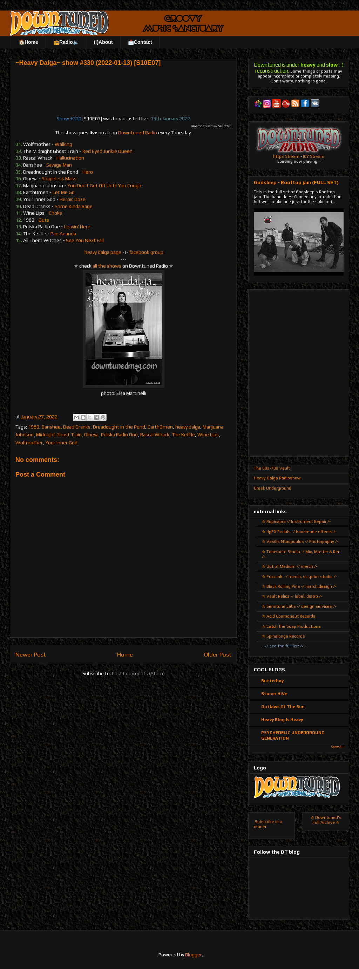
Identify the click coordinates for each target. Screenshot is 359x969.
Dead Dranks (76, 427)
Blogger (193, 954)
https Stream (286, 156)
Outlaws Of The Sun (283, 706)
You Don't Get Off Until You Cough (104, 185)
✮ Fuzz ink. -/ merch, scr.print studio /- (299, 576)
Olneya (91, 434)
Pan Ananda (63, 233)
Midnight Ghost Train (59, 434)
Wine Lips (208, 434)
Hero (87, 172)
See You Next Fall (85, 240)
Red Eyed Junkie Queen (107, 151)
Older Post (217, 654)
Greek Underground (272, 488)
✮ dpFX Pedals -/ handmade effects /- (299, 531)
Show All (337, 747)
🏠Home (28, 42)
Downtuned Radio (137, 132)
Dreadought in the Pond (119, 427)
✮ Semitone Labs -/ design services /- (299, 606)
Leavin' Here (77, 226)
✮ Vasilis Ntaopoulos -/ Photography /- (300, 541)
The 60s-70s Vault (272, 468)
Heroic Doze (73, 199)
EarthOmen (160, 427)
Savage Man (59, 165)
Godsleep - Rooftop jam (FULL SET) (296, 182)
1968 (33, 427)
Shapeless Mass (59, 178)
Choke (55, 213)
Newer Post (30, 654)
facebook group (146, 252)
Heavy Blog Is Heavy (282, 719)
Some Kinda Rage (74, 206)
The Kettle (183, 434)
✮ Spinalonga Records (283, 636)
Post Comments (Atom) (138, 673)
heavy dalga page (102, 252)
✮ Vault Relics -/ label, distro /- (292, 596)
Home (125, 654)
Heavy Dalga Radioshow (277, 478)
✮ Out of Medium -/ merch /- (289, 566)
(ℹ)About (103, 42)
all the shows (107, 266)
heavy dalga (187, 427)
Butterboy (272, 680)
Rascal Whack (154, 434)
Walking (63, 144)
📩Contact (140, 42)
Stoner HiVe (274, 693)
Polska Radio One (119, 434)
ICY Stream (313, 156)
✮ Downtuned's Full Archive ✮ (326, 820)
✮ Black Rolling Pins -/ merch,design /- (299, 586)
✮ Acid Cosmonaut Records (289, 616)
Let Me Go (64, 192)
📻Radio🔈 (66, 42)
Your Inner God (61, 442)
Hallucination (70, 158)
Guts (44, 220)
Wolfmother (29, 442)
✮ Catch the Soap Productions (291, 626)
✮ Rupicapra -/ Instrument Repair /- (296, 521)
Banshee (51, 427)
